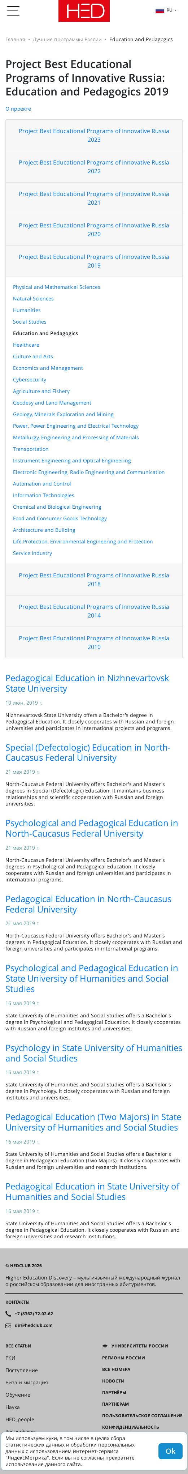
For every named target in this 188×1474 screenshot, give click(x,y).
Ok (170, 1451)
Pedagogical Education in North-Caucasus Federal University (88, 904)
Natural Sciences (33, 298)
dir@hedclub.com (34, 1325)
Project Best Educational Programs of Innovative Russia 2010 (94, 642)
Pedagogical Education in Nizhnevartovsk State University (87, 683)
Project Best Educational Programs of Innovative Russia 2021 (94, 198)
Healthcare (26, 344)
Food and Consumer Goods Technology (60, 518)
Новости (113, 1381)
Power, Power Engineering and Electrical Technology (76, 425)
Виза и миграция (26, 1382)
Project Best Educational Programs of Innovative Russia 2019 (94, 261)
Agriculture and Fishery (41, 391)
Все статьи (18, 1346)
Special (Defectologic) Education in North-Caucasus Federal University (88, 752)
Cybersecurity (29, 379)
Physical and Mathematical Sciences (56, 286)
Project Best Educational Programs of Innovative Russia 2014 (94, 611)
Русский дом (20, 1431)
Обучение (17, 1395)
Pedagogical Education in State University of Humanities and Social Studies (92, 1191)
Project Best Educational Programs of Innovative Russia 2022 (94, 166)
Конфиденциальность (130, 1427)
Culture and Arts (33, 356)
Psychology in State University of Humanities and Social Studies (93, 1053)
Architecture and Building (44, 529)
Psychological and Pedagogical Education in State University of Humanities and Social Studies (91, 978)
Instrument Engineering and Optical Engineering (72, 460)
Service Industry (32, 553)
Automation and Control (42, 483)
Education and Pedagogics (45, 333)
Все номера (116, 1369)
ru (163, 10)
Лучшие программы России (67, 39)
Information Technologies (43, 495)
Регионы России (123, 1358)
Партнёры (114, 1393)
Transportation (31, 448)
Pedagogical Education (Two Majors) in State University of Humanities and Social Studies (93, 1122)
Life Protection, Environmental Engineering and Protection (83, 541)
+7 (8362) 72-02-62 (34, 1314)
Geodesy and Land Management (52, 402)
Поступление (21, 1370)
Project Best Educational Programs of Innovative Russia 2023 (94, 135)
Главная (15, 39)
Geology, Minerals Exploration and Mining (63, 414)
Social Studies (30, 321)
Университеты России (140, 1346)
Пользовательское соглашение (142, 1416)
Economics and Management (48, 367)
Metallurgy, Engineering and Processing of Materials (76, 437)
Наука (12, 1407)
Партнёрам (115, 1404)
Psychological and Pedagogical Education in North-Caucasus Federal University (91, 828)
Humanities (27, 310)
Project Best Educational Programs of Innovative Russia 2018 (94, 579)
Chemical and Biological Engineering (57, 506)
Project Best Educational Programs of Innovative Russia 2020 (94, 229)
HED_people (19, 1419)
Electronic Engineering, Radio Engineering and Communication (89, 472)
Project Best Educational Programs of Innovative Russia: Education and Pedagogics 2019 (87, 77)
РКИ (10, 1358)
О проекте (18, 108)
